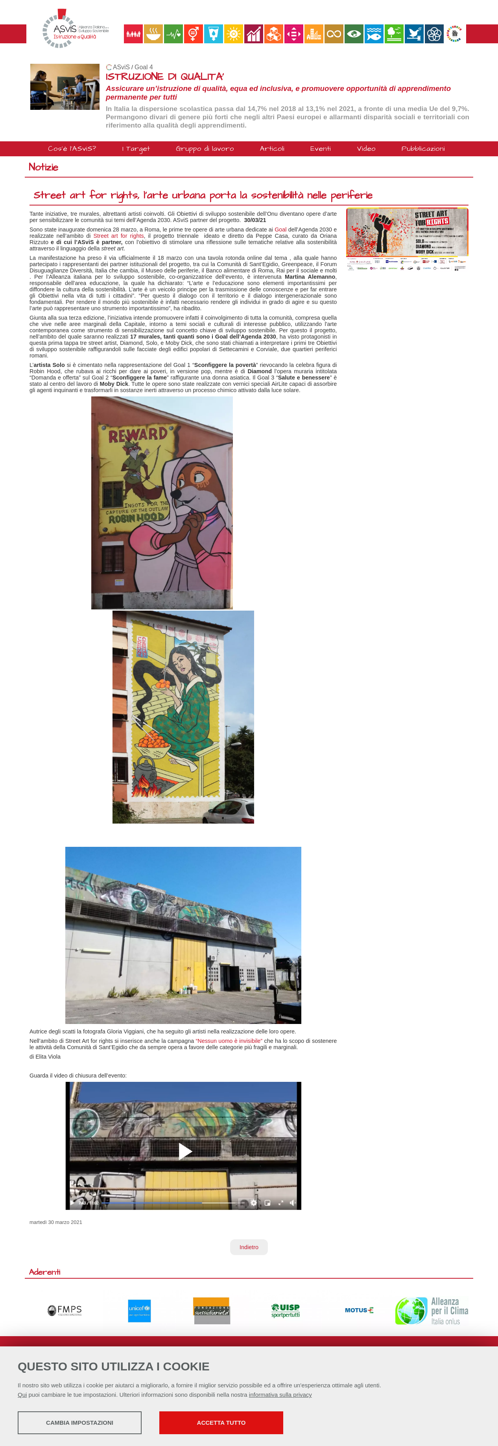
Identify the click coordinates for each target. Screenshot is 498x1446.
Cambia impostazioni (79, 1422)
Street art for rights (119, 236)
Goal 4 (144, 67)
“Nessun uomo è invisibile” (229, 1041)
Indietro (249, 1247)
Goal (280, 229)
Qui (22, 1394)
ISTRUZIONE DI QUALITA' (165, 77)
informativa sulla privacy (280, 1394)
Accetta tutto (221, 1422)
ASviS (121, 67)
